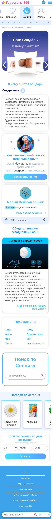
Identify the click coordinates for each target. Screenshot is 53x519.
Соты (30, 330)
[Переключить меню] (50, 2)
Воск (8, 330)
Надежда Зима (25, 489)
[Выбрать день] (10, 448)
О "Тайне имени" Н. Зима (25, 495)
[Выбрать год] (40, 448)
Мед (7, 338)
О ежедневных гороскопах (25, 500)
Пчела (9, 343)
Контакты (25, 478)
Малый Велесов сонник (29, 213)
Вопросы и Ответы (25, 484)
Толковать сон (25, 176)
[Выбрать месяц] (25, 448)
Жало (8, 334)
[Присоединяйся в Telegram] (43, 2)
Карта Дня (32, 422)
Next (49, 414)
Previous (4, 414)
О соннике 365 (25, 506)
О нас (25, 472)
